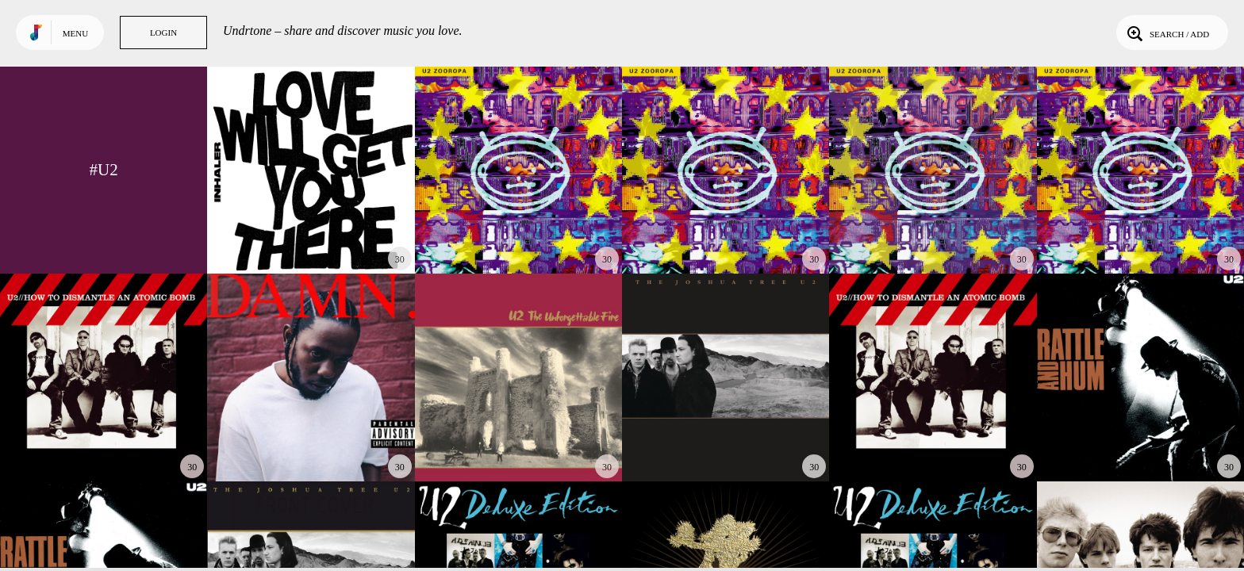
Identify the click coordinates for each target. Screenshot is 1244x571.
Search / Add (1166, 32)
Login (163, 32)
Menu (75, 33)
